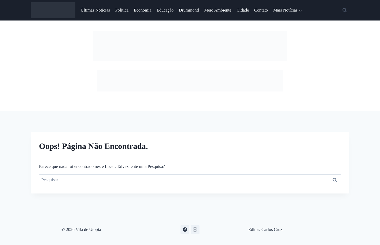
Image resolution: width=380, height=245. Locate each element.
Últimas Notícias (95, 10)
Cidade (243, 10)
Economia (143, 10)
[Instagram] (195, 229)
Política (121, 10)
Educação (165, 10)
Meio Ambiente (217, 10)
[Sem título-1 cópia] (190, 90)
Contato (261, 10)
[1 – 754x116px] (190, 59)
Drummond (189, 10)
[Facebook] (185, 229)
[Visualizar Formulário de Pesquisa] (344, 10)
